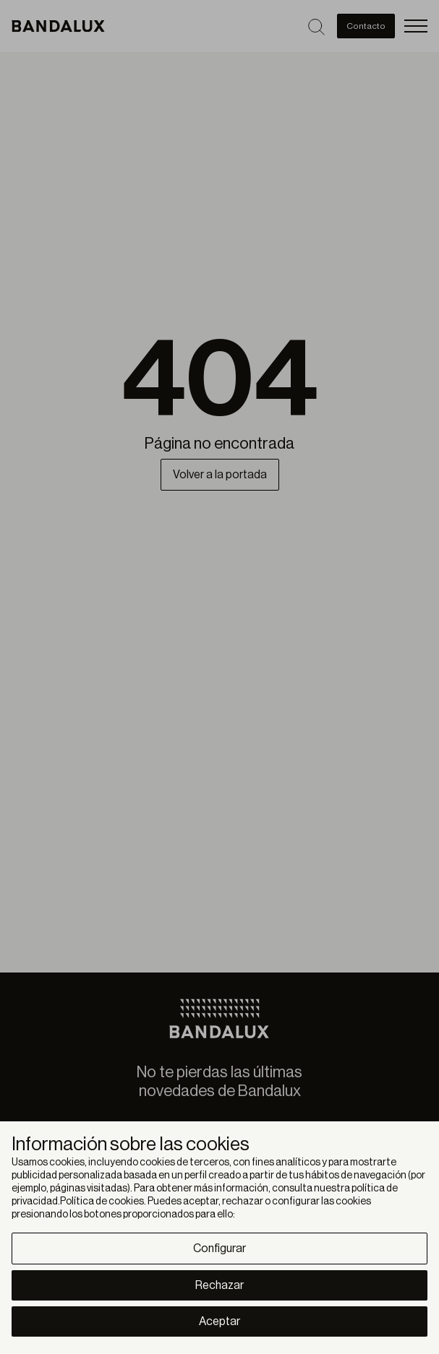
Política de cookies (102, 1201)
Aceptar (219, 1321)
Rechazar (219, 1285)
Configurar (219, 1248)
